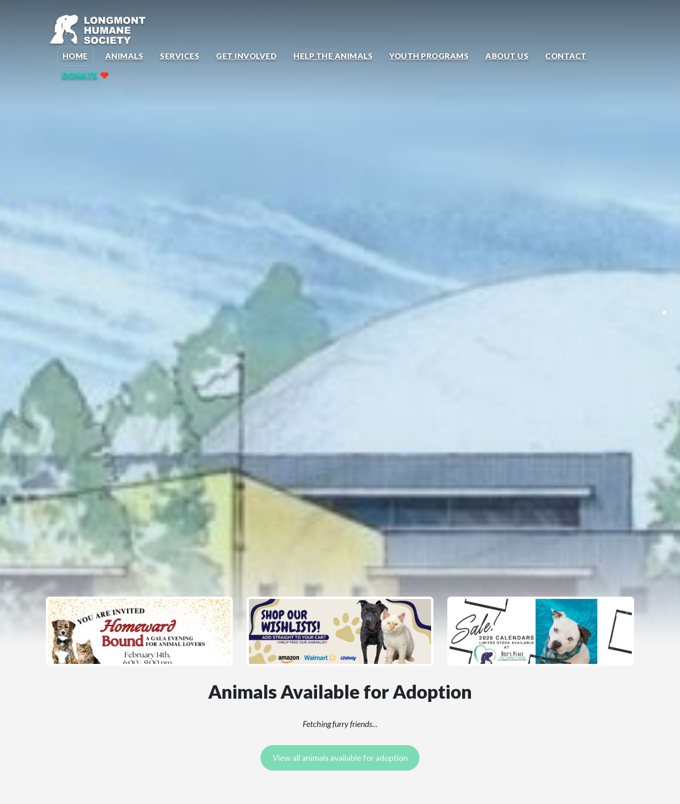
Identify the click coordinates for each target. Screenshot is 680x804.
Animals (124, 56)
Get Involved (246, 56)
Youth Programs (429, 56)
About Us (506, 56)
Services (179, 56)
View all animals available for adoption (340, 758)
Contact (566, 56)
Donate (80, 75)
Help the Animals (333, 56)
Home (75, 56)
